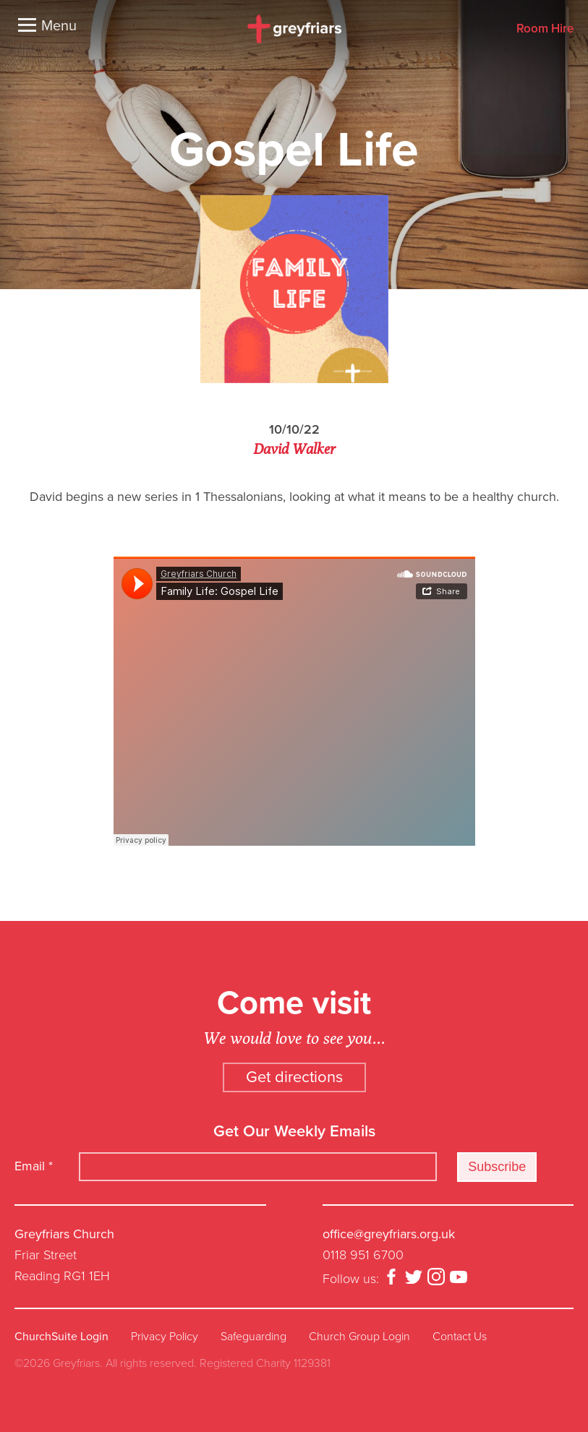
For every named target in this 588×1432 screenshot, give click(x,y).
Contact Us (460, 1336)
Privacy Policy (164, 1336)
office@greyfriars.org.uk (389, 1234)
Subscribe (497, 1166)
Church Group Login (359, 1336)
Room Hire (545, 29)
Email (33, 1166)
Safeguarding (253, 1336)
